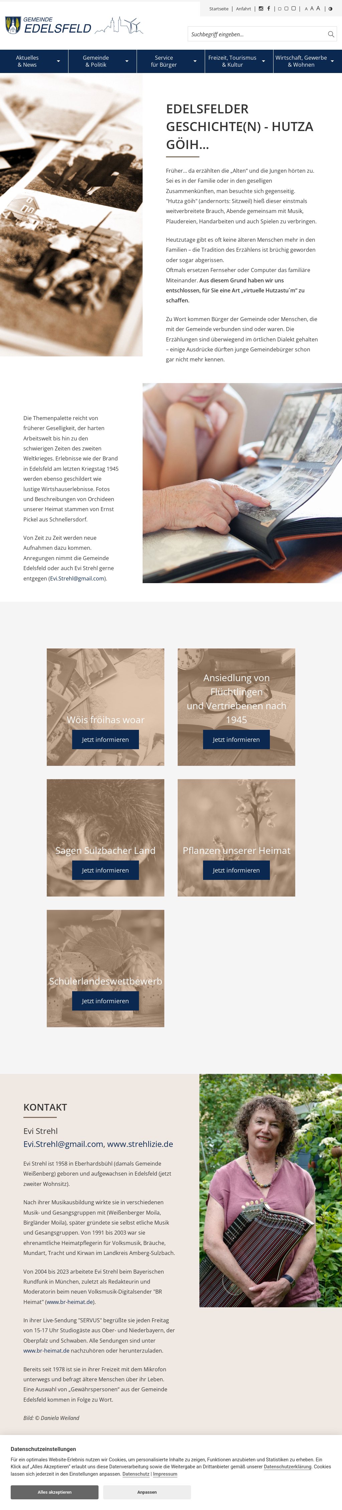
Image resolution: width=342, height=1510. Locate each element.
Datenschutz (136, 1474)
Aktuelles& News (27, 61)
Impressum (165, 1474)
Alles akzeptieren (54, 1492)
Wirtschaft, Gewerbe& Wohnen (301, 61)
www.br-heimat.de (70, 1302)
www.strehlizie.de (140, 1143)
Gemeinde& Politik (96, 61)
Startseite (218, 9)
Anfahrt (243, 9)
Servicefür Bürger (164, 61)
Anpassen (147, 1492)
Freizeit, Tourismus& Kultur (232, 61)
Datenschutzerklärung (287, 1467)
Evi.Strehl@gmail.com (77, 578)
